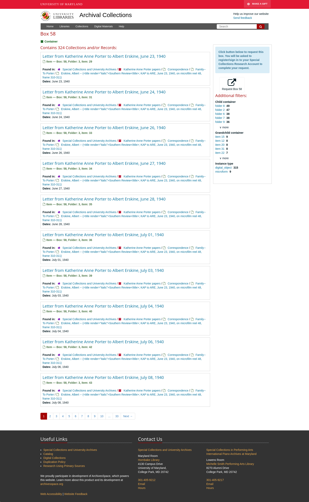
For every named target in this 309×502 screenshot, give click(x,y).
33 (117, 416)
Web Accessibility (51, 494)
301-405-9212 (146, 480)
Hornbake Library (148, 460)
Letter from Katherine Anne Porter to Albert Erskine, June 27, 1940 (104, 163)
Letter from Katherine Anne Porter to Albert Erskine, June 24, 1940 (104, 92)
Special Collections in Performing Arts (229, 449)
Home (50, 26)
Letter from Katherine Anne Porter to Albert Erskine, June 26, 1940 (104, 127)
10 (102, 416)
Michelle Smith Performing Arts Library (230, 464)
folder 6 (220, 113)
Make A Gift (257, 4)
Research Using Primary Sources (64, 466)
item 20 (220, 144)
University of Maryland (61, 4)
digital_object (224, 167)
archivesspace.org (51, 484)
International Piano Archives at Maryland (231, 453)
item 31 (220, 148)
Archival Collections (106, 15)
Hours (141, 488)
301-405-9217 (215, 480)
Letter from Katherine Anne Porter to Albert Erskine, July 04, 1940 (103, 306)
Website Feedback (76, 494)
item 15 (220, 136)
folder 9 (220, 121)
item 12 (220, 140)
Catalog (48, 453)
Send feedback (242, 17)
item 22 (220, 152)
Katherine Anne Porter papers (142, 69)
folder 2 (220, 109)
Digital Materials (103, 26)
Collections (81, 26)
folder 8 (220, 105)
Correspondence (178, 69)
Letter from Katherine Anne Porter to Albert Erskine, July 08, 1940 (103, 377)
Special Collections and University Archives (89, 69)
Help (121, 26)
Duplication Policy (54, 462)
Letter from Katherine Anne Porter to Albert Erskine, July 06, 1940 (103, 341)
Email (141, 484)
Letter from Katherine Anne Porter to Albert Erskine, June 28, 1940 (104, 199)
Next (128, 416)
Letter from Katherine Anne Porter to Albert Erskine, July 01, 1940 (103, 234)
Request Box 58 (232, 85)
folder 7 (220, 117)
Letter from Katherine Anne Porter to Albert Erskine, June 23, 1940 (104, 56)
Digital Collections (54, 457)
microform (221, 171)
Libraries (64, 26)
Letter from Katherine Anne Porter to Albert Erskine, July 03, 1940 (103, 270)
